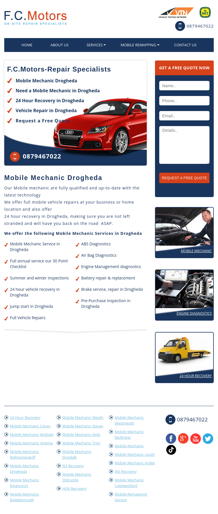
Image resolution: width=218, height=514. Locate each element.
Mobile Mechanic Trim (81, 443)
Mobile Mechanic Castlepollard (129, 482)
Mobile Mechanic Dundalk (77, 454)
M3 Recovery (126, 471)
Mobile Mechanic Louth (135, 454)
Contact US (185, 44)
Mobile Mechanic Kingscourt (24, 482)
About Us (59, 44)
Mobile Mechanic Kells (81, 434)
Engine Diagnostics (194, 313)
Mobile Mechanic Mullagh (32, 434)
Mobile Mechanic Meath (83, 417)
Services (94, 44)
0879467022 (200, 26)
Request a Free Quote (43, 121)
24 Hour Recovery (196, 375)
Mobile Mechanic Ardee (135, 462)
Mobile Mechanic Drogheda (24, 468)
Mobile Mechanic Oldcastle (77, 477)
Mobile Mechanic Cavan (30, 426)
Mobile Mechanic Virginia (31, 443)
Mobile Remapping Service (131, 497)
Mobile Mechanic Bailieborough (24, 497)
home (27, 44)
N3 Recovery (73, 465)
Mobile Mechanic (196, 250)
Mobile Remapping (138, 44)
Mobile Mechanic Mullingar (129, 434)
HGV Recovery (74, 488)
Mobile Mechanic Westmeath (129, 420)
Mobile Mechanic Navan (83, 426)
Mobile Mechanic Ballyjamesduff (24, 454)
